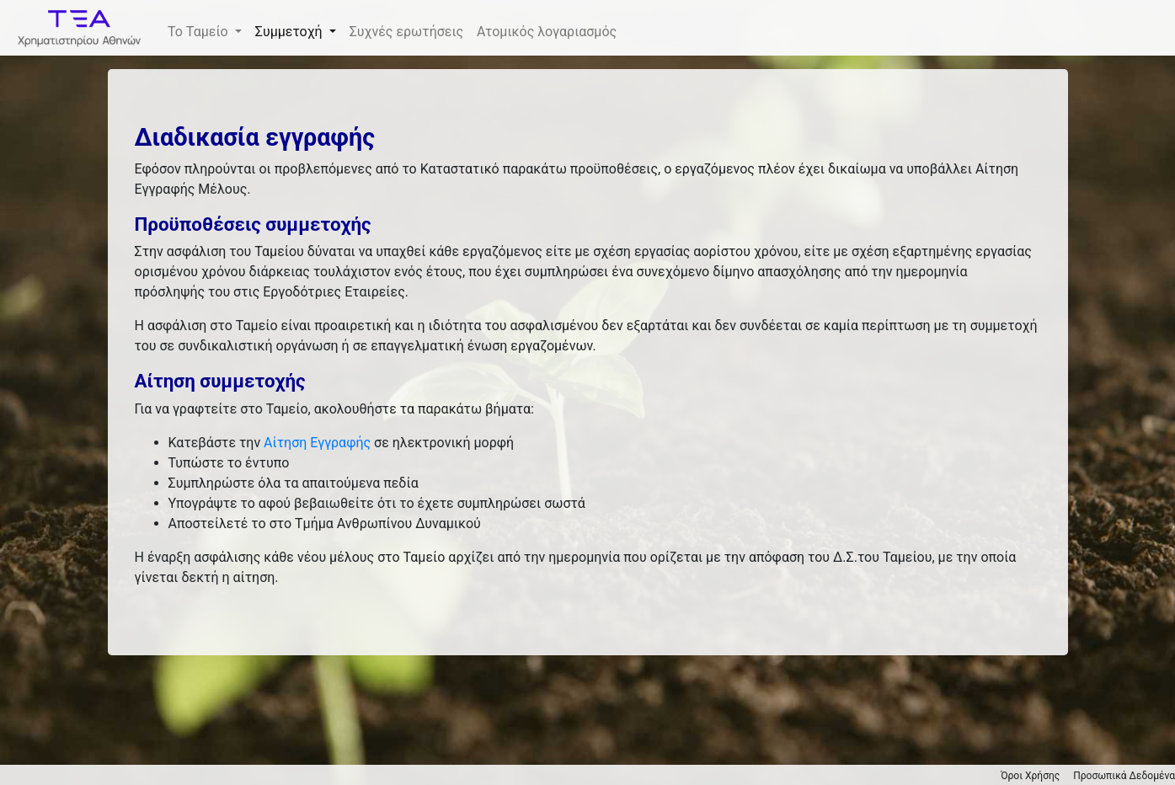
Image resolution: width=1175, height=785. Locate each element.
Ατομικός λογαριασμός (547, 32)
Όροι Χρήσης (1030, 776)
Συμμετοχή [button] (290, 32)
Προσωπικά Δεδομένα (1124, 776)
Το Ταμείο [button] (200, 32)
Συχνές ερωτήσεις (406, 32)
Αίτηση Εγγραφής (317, 443)
